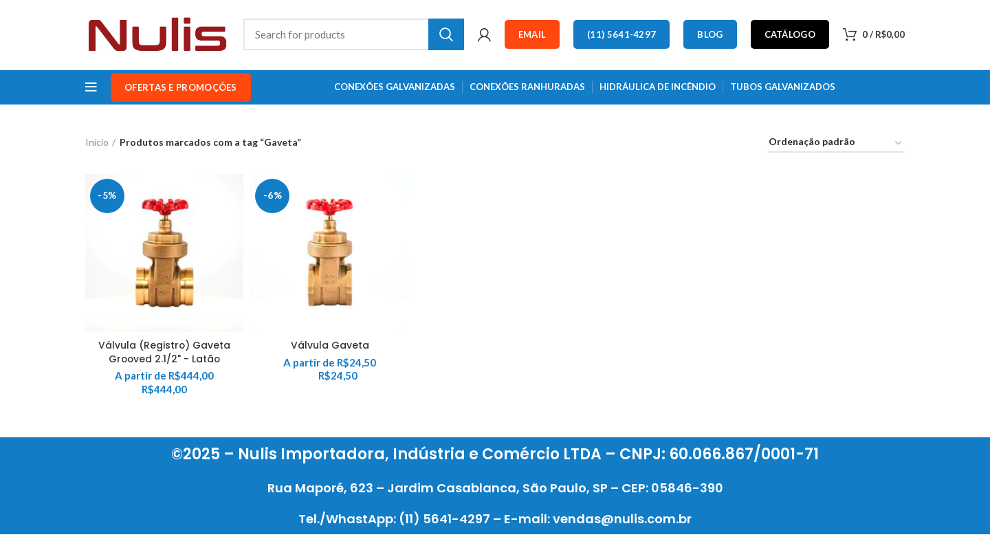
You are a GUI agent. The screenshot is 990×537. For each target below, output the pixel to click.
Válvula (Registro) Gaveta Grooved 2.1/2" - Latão (164, 354)
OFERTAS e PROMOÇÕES (180, 89)
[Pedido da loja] (836, 146)
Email (532, 35)
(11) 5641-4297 (621, 35)
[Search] (353, 36)
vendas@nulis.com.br (622, 521)
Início (97, 144)
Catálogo (789, 35)
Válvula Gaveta (330, 347)
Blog (710, 35)
